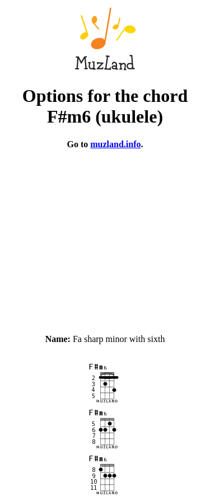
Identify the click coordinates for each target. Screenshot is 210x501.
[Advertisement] (105, 236)
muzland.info (115, 144)
